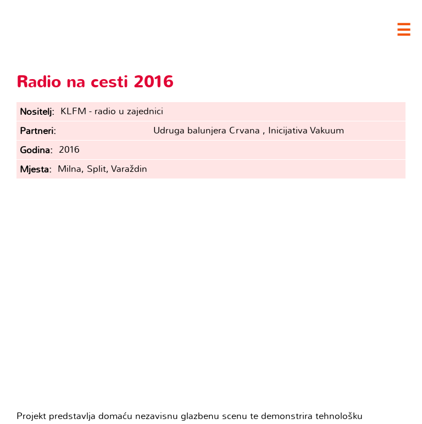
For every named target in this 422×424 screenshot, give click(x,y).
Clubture (110, 28)
